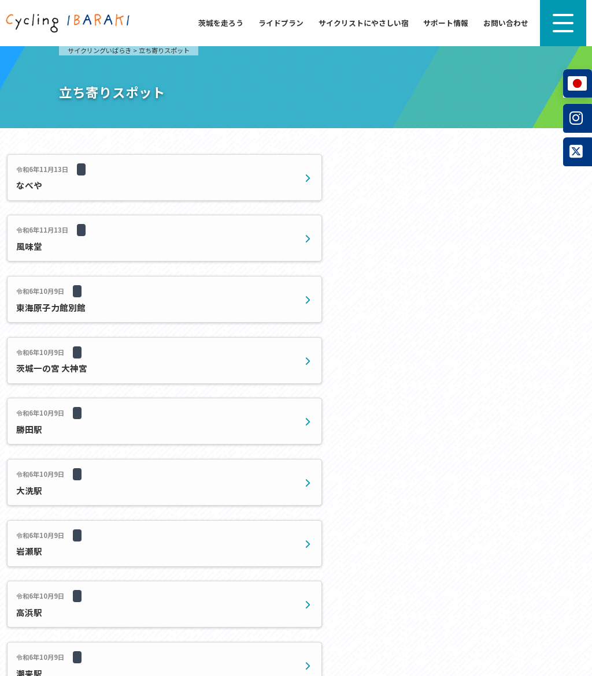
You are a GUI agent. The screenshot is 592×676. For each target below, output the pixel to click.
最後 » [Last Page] (424, 355)
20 (353, 355)
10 (334, 355)
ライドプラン (281, 22)
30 (371, 355)
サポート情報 (445, 22)
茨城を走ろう (220, 22)
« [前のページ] (236, 355)
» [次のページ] (402, 355)
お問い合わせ (505, 22)
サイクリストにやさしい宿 (364, 22)
